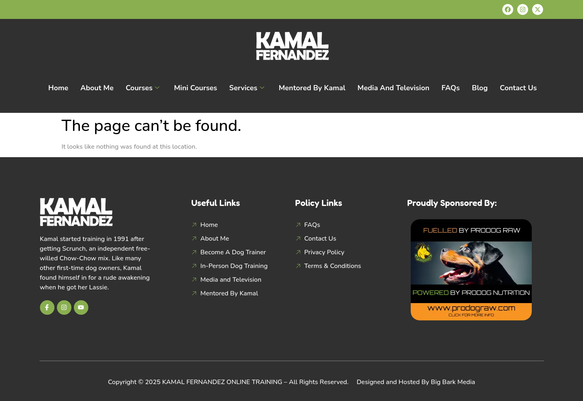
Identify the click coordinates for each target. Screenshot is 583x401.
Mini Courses (195, 88)
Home (58, 88)
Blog (480, 88)
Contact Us (518, 88)
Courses (142, 88)
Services (246, 88)
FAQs (450, 88)
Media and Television (393, 88)
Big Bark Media (453, 382)
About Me (96, 88)
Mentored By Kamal (312, 88)
